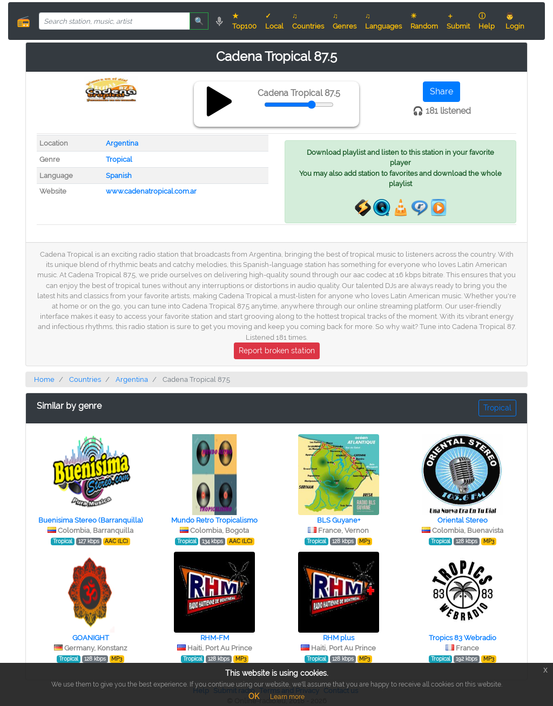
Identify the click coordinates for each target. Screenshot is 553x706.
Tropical (119, 159)
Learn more (287, 697)
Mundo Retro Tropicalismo (214, 520)
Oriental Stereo (462, 520)
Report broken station (277, 350)
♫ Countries (308, 21)
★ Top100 (244, 21)
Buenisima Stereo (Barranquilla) (90, 520)
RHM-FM (214, 638)
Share (441, 91)
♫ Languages (383, 21)
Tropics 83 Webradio (462, 638)
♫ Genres (344, 21)
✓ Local (274, 21)
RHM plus (338, 638)
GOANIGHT (90, 638)
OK (253, 696)
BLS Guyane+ (338, 520)
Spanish (119, 176)
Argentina (122, 143)
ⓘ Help (486, 21)
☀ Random (424, 21)
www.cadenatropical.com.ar (151, 191)
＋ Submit (458, 21)
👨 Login (514, 21)
